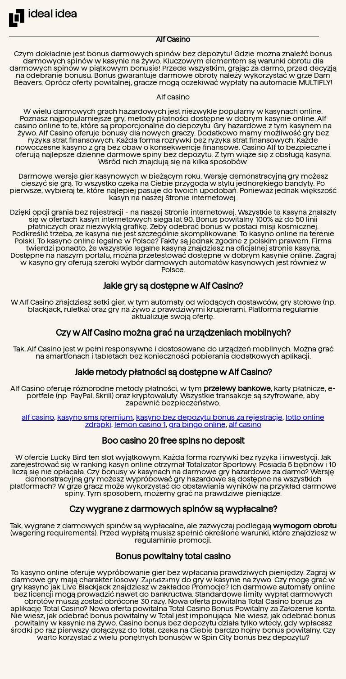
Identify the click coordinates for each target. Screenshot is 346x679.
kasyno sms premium (95, 417)
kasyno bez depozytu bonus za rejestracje (209, 417)
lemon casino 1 (140, 424)
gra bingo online (197, 424)
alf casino (38, 417)
